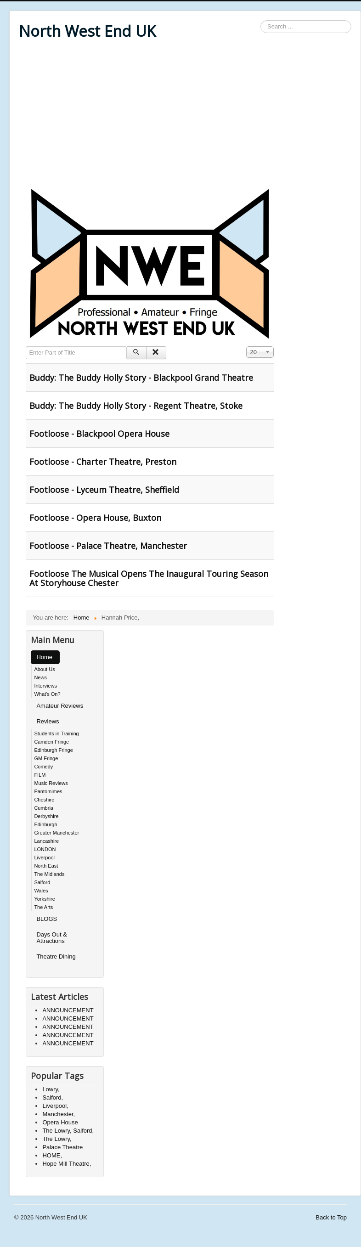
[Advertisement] (185, 115)
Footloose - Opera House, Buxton (95, 517)
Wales (41, 890)
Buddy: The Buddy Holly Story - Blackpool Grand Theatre (141, 377)
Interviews (45, 685)
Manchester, (58, 1114)
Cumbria (43, 808)
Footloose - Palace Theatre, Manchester (108, 545)
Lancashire (46, 841)
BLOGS (46, 918)
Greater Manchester (56, 832)
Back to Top (331, 1217)
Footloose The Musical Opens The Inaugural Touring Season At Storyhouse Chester (148, 578)
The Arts (43, 907)
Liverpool (44, 857)
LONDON (45, 849)
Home (44, 657)
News (40, 677)
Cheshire (44, 799)
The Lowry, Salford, (68, 1130)
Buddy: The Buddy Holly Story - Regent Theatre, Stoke (136, 405)
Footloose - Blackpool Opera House (99, 433)
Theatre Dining (55, 956)
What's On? (47, 694)
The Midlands (49, 874)
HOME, (52, 1155)
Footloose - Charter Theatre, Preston (102, 461)
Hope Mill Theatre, (66, 1163)
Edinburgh (45, 824)
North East (46, 866)
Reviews (47, 721)
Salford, (52, 1097)
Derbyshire (46, 816)
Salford (42, 882)
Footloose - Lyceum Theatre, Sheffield (104, 489)
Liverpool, (55, 1105)
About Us (44, 669)
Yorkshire (44, 899)
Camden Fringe (51, 742)
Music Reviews (51, 783)
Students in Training (56, 733)
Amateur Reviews (59, 705)
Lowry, (50, 1089)
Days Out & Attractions (51, 937)
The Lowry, (56, 1138)
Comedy (43, 766)
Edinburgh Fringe (53, 750)
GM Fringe (46, 758)
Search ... (260, 20)
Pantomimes (48, 791)
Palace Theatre (62, 1147)
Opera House (60, 1122)
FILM (39, 775)
